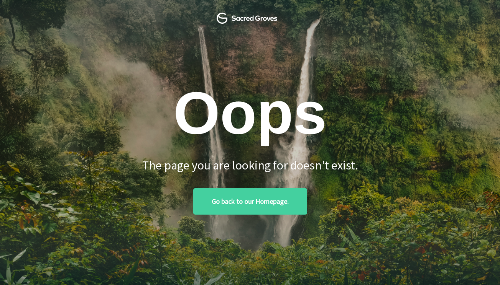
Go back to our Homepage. (250, 201)
